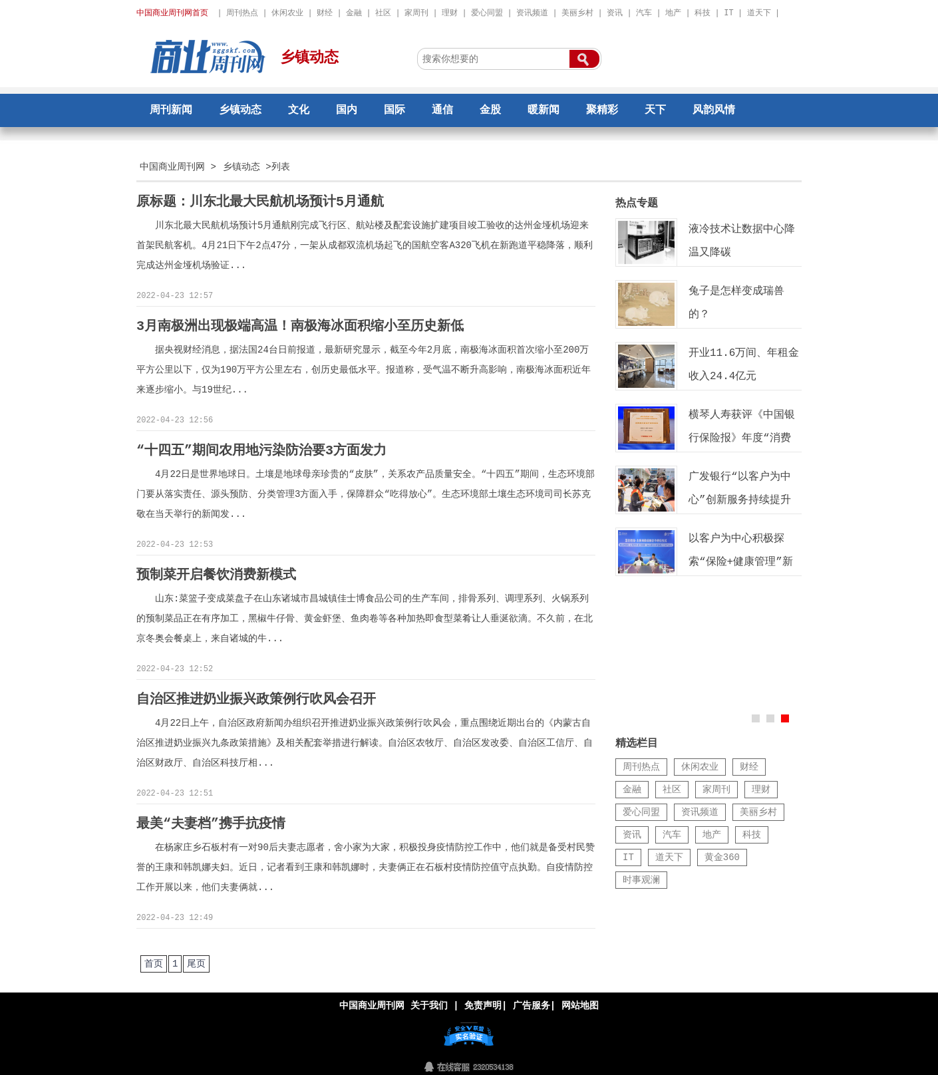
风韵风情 (714, 110)
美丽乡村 (577, 13)
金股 (490, 110)
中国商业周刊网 (172, 166)
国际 (394, 110)
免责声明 (483, 1001)
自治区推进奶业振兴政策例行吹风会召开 (256, 697)
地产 (673, 13)
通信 (442, 110)
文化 (298, 110)
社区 (383, 13)
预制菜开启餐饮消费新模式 (216, 573)
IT (728, 13)
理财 (450, 13)
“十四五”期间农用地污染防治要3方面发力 (261, 449)
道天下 (759, 13)
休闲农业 (287, 13)
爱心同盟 (487, 13)
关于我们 (429, 1001)
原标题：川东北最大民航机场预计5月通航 (260, 202)
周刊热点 (242, 13)
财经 (325, 13)
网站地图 (580, 1001)
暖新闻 (543, 110)
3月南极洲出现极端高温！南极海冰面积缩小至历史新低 (300, 326)
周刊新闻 (171, 110)
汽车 (644, 13)
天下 (655, 110)
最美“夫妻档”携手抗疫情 (210, 821)
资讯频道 (532, 13)
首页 (153, 959)
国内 (346, 110)
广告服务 (531, 1001)
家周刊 (416, 13)
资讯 (615, 13)
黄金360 (722, 857)
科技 (702, 13)
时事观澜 (641, 879)
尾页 (196, 959)
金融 (354, 13)
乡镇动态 (309, 58)
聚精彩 (602, 110)
